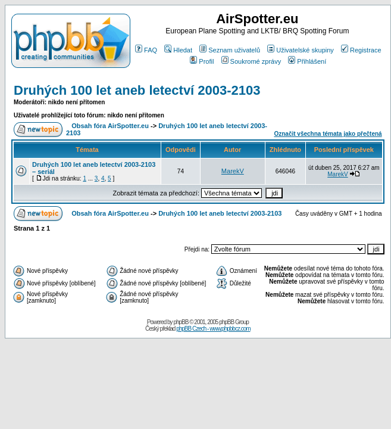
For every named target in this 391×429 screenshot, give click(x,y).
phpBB (180, 322)
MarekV (232, 171)
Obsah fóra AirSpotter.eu (110, 125)
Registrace (361, 50)
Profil (202, 61)
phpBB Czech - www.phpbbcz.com (213, 328)
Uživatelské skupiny (300, 50)
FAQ (146, 50)
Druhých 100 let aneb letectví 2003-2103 (137, 90)
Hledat (178, 50)
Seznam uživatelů (229, 50)
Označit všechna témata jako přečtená (327, 133)
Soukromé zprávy (251, 61)
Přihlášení (307, 61)
